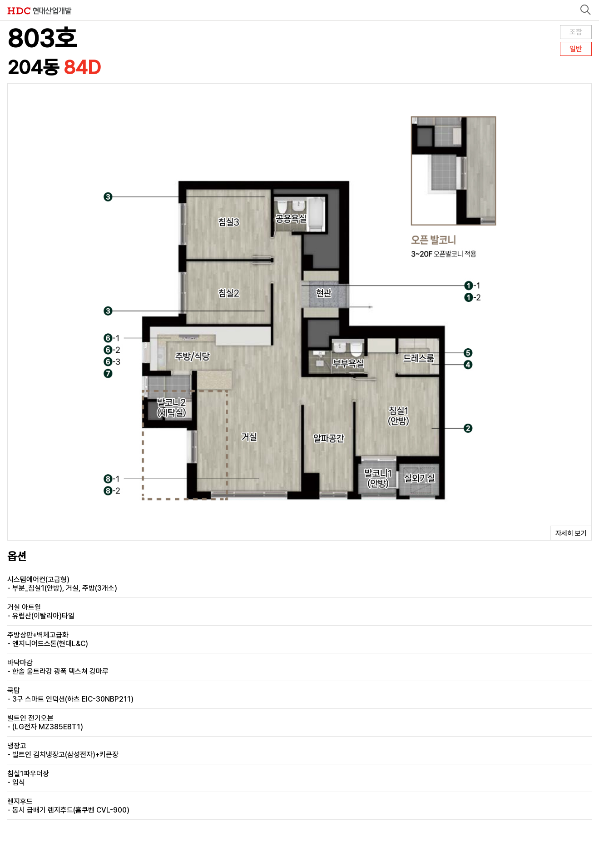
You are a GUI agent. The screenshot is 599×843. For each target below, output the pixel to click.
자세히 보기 (571, 533)
